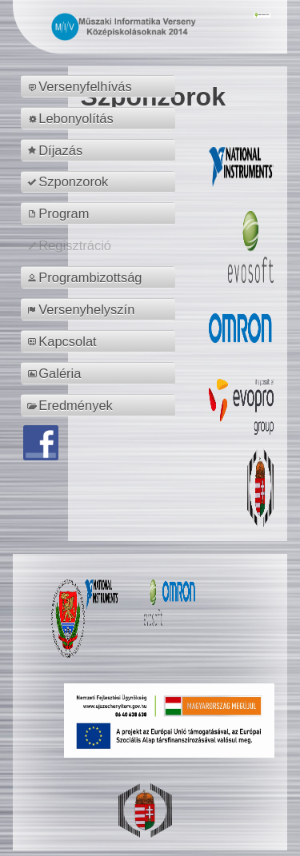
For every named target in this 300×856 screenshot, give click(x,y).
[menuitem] (100, 86)
